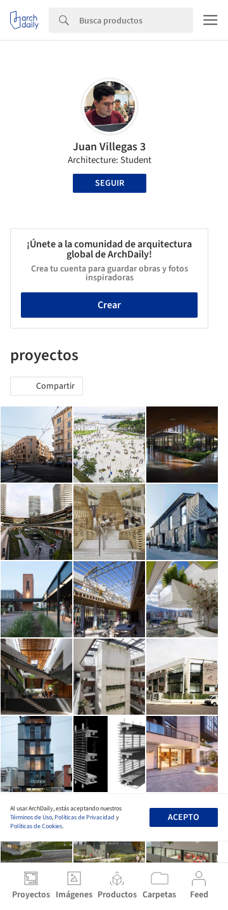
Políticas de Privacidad (84, 817)
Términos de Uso (31, 817)
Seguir (109, 183)
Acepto (183, 817)
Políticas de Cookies (36, 826)
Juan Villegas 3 (109, 147)
